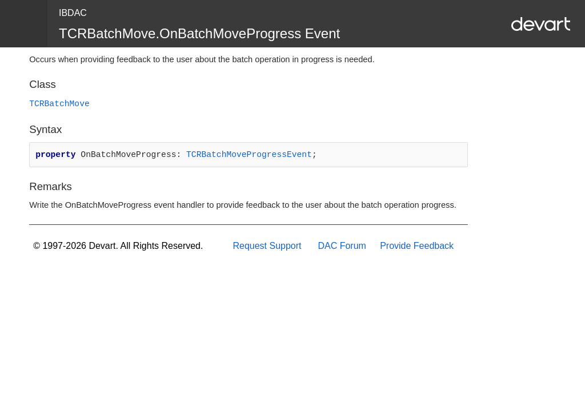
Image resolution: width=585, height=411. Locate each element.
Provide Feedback (417, 246)
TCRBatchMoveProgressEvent (249, 154)
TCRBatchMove (59, 104)
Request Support (267, 246)
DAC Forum (342, 246)
